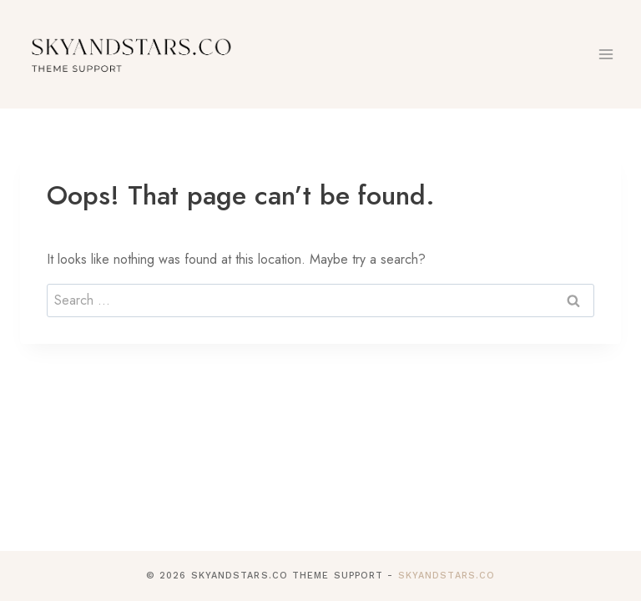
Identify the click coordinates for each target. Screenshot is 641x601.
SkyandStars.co (446, 575)
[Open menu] (605, 54)
